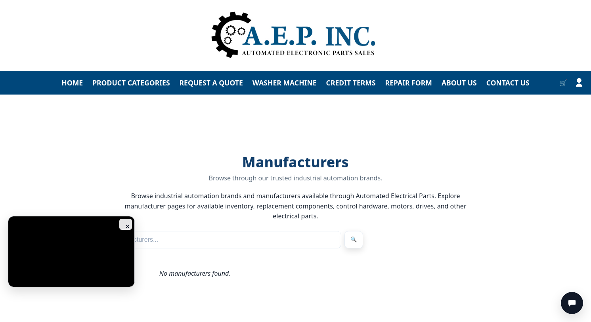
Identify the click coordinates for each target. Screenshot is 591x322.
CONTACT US (508, 82)
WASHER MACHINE (284, 82)
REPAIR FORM (408, 82)
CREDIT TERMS (351, 82)
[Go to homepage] (295, 35)
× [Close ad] (127, 226)
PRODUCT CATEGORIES (131, 82)
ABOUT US (459, 82)
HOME (72, 82)
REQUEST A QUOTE (211, 82)
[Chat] (572, 303)
